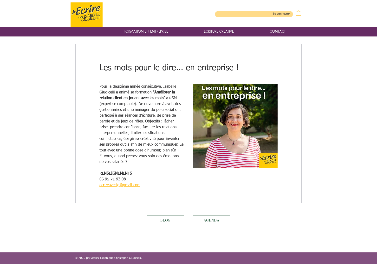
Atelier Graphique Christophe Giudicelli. (116, 258)
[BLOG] (165, 220)
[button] (298, 13)
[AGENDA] (211, 220)
